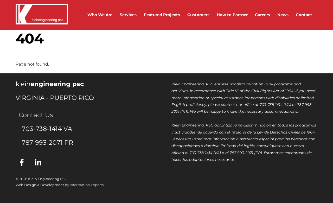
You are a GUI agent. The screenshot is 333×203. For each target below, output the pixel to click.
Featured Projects (162, 14)
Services (128, 14)
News (283, 14)
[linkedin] (39, 162)
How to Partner (232, 14)
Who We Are (99, 14)
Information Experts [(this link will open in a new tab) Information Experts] (87, 185)
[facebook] (23, 162)
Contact (304, 14)
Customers (198, 14)
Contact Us (34, 115)
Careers (262, 14)
